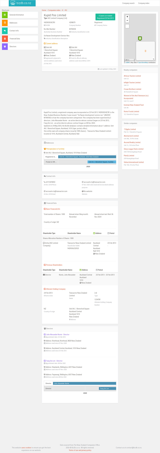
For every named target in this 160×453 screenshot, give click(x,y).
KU (66, 10)
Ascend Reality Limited (132, 142)
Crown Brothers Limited (132, 89)
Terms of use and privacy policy (80, 450)
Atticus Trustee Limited (132, 76)
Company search (128, 3)
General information (17, 15)
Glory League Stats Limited (133, 149)
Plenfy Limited (129, 155)
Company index (143, 3)
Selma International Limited (134, 162)
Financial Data (15, 39)
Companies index (54, 10)
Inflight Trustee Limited (132, 82)
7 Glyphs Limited (130, 129)
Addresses (13, 23)
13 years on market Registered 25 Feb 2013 (105, 17)
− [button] (127, 21)
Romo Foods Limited (131, 111)
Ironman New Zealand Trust (134, 105)
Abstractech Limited (131, 136)
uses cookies (26, 448)
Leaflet (128, 62)
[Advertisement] (20, 89)
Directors (13, 46)
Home (44, 10)
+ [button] (127, 17)
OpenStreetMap (143, 62)
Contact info (14, 31)
